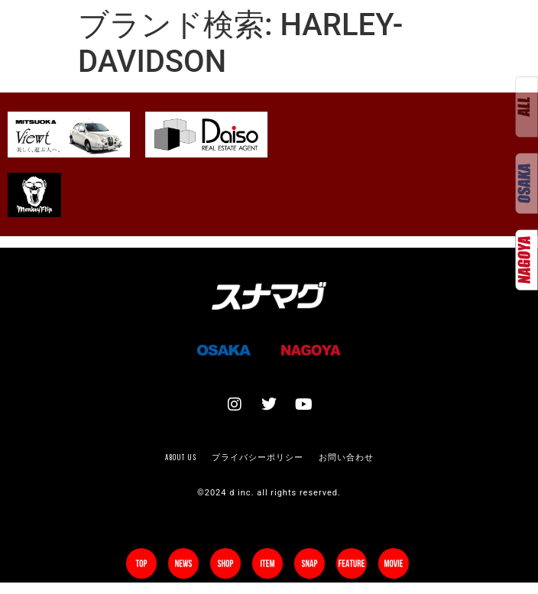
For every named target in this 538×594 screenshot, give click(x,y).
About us (180, 457)
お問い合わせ (346, 457)
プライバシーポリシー (257, 457)
